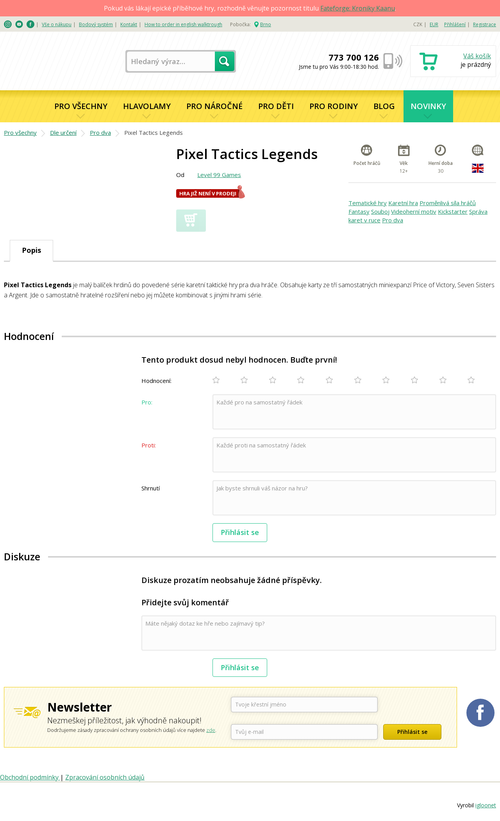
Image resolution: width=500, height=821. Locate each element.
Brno (265, 24)
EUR (434, 24)
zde (210, 729)
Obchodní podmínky (30, 777)
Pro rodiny (333, 106)
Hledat (224, 61)
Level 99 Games (219, 175)
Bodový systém (96, 24)
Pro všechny (80, 106)
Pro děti (276, 106)
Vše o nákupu (56, 24)
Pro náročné (214, 106)
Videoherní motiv (413, 211)
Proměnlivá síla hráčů (448, 203)
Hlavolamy (147, 106)
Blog (384, 106)
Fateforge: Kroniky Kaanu (357, 8)
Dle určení (63, 132)
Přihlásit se (240, 532)
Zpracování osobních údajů (105, 777)
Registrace (484, 24)
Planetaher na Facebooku (480, 713)
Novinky (428, 106)
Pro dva (100, 132)
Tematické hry (367, 203)
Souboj (380, 211)
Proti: (148, 445)
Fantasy (359, 211)
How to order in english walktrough (183, 24)
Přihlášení (455, 24)
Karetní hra (403, 203)
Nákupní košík (453, 62)
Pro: (146, 402)
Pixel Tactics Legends (153, 132)
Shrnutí (150, 488)
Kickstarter (453, 211)
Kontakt (128, 24)
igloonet (485, 805)
